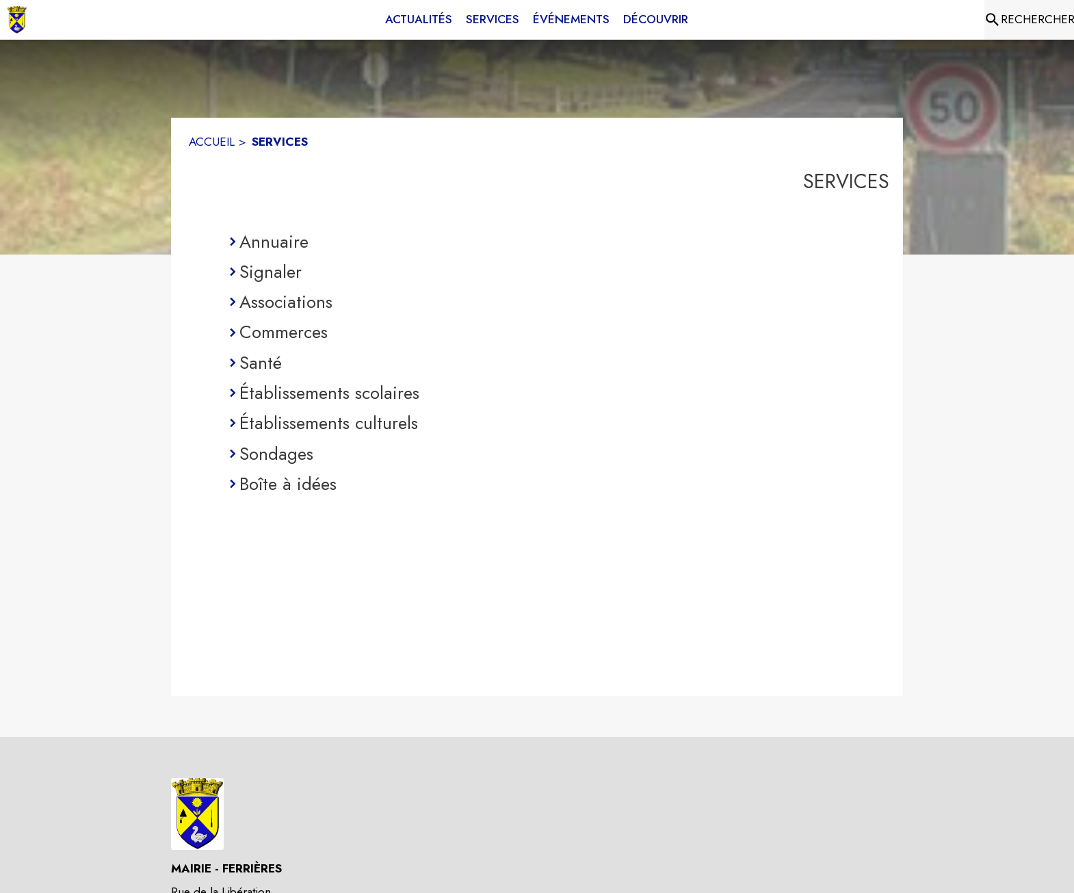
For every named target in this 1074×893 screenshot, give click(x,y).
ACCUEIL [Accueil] (212, 141)
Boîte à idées (288, 483)
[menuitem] (418, 20)
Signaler (270, 271)
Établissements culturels (328, 423)
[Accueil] (17, 20)
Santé (260, 362)
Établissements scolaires (329, 392)
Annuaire (274, 241)
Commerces (283, 332)
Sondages (276, 453)
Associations (285, 301)
